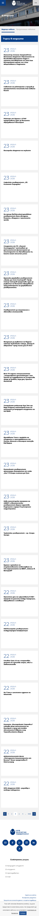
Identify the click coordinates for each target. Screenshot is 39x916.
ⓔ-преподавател (12, 873)
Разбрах (22, 913)
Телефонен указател (29, 897)
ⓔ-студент (10, 869)
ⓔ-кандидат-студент (14, 866)
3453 (29, 814)
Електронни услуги (19, 860)
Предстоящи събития (25, 29)
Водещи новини (8, 29)
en (36, 3)
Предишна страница (5, 814)
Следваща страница (34, 814)
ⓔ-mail (8, 877)
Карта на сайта (30, 895)
